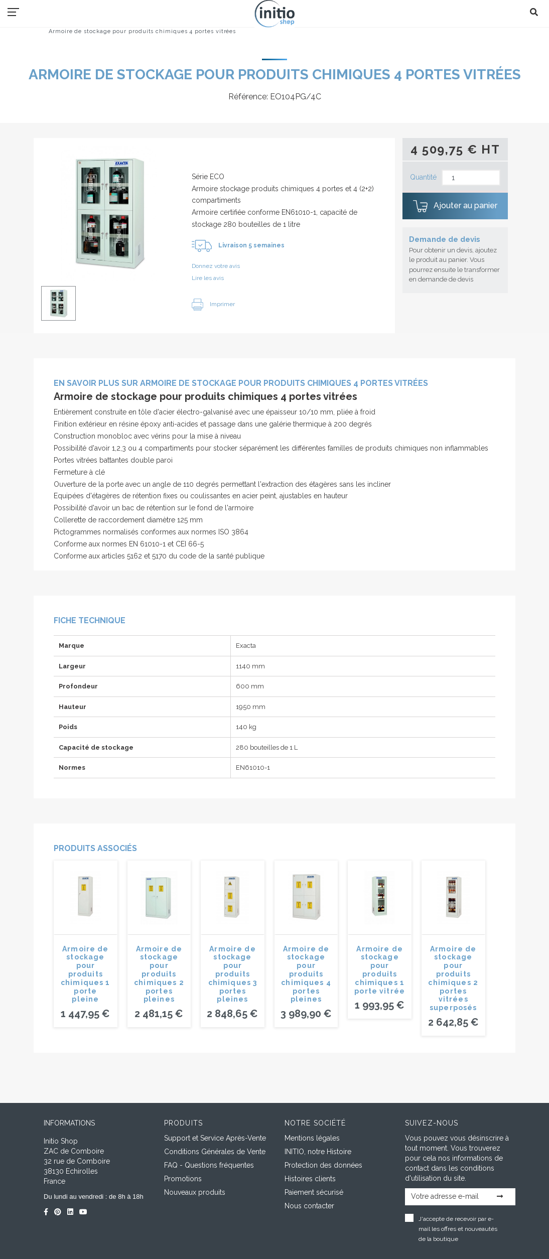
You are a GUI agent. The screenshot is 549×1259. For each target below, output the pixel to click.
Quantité (423, 177)
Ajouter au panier (455, 206)
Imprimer (213, 304)
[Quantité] (471, 178)
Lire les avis (208, 278)
